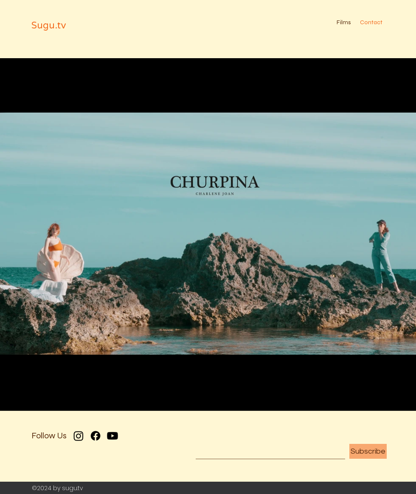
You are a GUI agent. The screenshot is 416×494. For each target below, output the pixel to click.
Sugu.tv (48, 25)
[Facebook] (95, 435)
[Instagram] (78, 435)
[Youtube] (112, 435)
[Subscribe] (368, 451)
